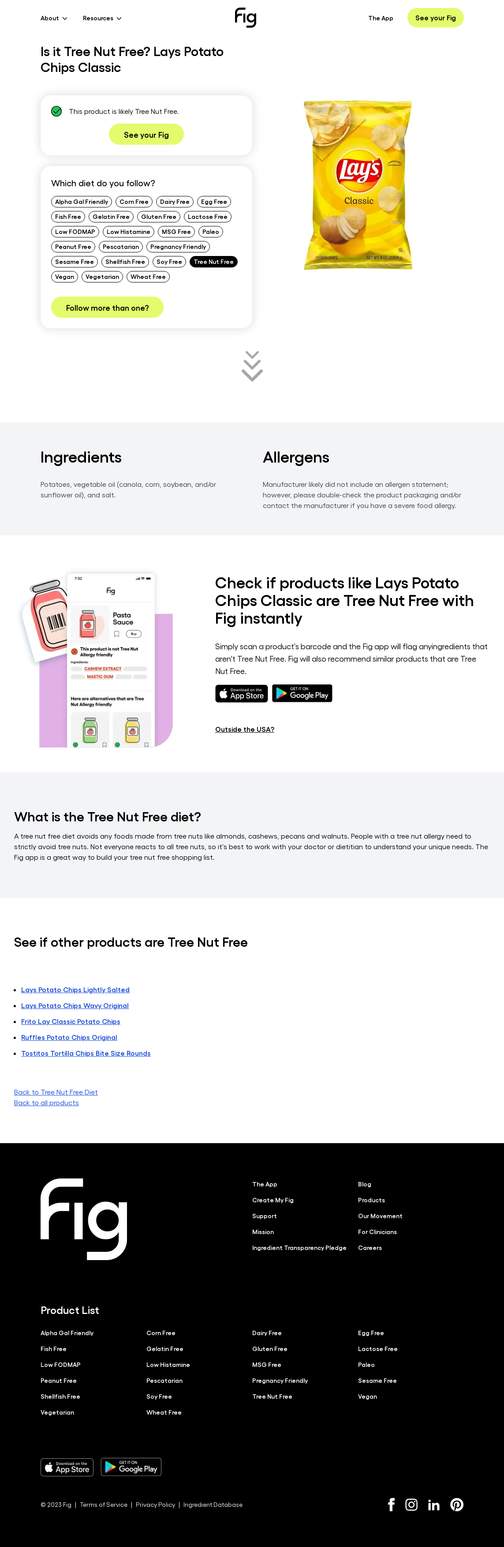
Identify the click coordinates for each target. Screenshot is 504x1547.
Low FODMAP (75, 231)
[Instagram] (411, 1504)
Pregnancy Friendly (178, 246)
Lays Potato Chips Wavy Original (75, 1005)
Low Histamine (128, 231)
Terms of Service (103, 1504)
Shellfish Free (125, 261)
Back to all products (46, 1102)
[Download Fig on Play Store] (131, 1467)
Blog (364, 1183)
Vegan (64, 276)
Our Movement (380, 1215)
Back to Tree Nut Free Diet (56, 1092)
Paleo (210, 231)
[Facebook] (391, 1504)
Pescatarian (121, 246)
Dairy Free (175, 201)
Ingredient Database (213, 1504)
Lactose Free (208, 216)
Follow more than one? (107, 307)
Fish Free (68, 216)
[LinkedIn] (434, 1504)
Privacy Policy (155, 1504)
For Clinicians (377, 1231)
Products (371, 1199)
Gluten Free (158, 216)
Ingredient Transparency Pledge (299, 1247)
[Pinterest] (457, 1504)
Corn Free (134, 201)
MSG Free (176, 231)
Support (264, 1215)
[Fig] (245, 17)
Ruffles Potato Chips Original (69, 1037)
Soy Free (169, 261)
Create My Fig (273, 1199)
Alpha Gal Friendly (81, 201)
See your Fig (435, 17)
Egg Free (214, 201)
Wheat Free (148, 276)
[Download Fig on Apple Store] (67, 1467)
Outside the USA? (244, 729)
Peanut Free (73, 246)
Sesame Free (74, 261)
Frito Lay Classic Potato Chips (70, 1021)
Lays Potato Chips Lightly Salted (75, 989)
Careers (370, 1247)
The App (380, 17)
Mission (263, 1231)
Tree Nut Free (214, 261)
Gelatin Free (111, 216)
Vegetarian (102, 276)
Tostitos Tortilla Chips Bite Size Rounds (86, 1053)
